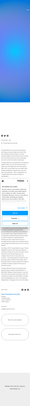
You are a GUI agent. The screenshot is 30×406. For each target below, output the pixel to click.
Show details (21, 208)
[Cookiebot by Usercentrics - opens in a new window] (18, 181)
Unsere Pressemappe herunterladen (10, 294)
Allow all (15, 213)
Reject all (15, 223)
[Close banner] (27, 181)
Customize (15, 218)
